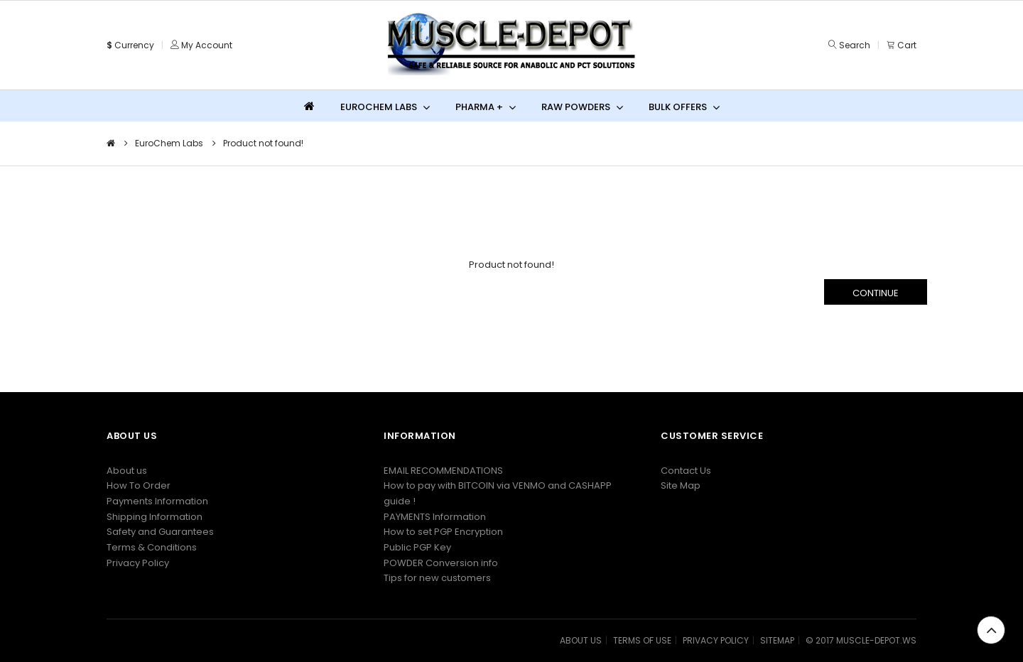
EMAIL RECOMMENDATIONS (443, 470)
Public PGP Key (417, 547)
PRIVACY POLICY (716, 640)
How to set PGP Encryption (443, 531)
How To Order (138, 485)
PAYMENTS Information (435, 516)
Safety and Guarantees (160, 531)
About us (127, 470)
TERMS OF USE (642, 640)
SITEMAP (777, 640)
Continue (875, 293)
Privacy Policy (138, 563)
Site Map (680, 485)
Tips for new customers (437, 578)
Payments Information (157, 501)
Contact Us (686, 470)
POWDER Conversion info (441, 563)
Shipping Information (154, 516)
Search (854, 45)
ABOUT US (581, 640)
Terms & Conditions (152, 547)
